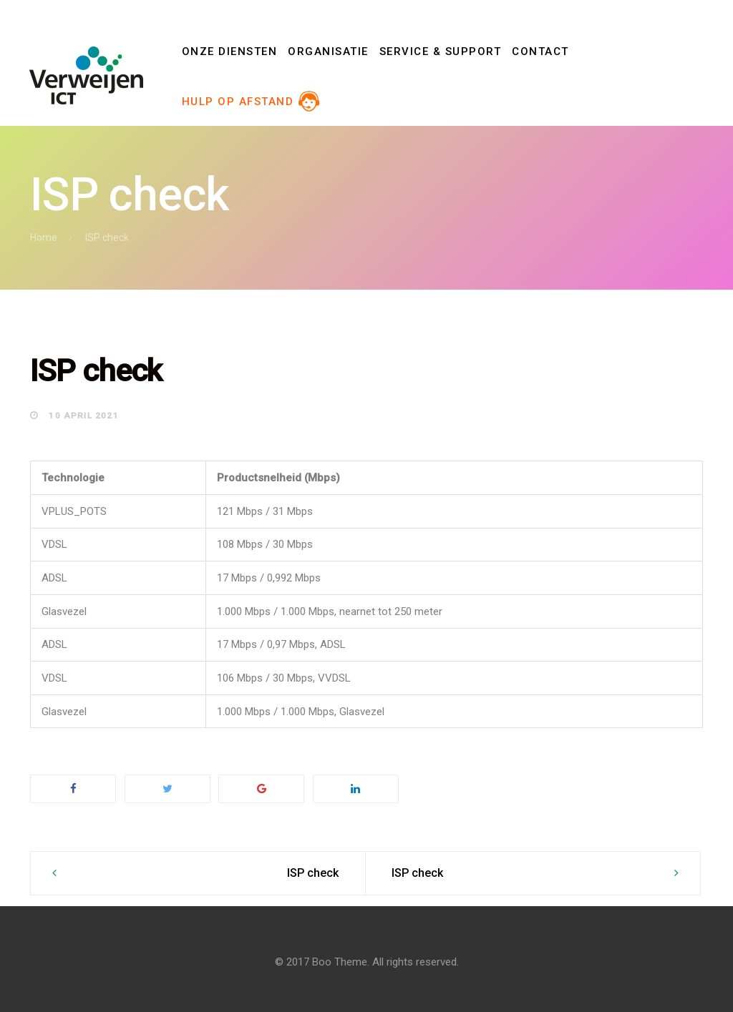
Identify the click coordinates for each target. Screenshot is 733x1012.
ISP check (313, 873)
